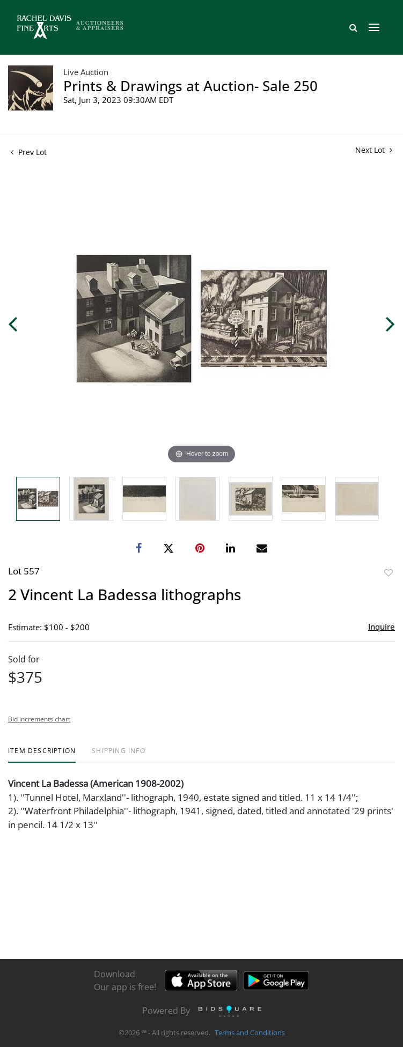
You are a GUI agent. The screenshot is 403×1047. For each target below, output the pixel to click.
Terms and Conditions (250, 1033)
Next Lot (373, 149)
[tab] (42, 755)
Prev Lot (29, 152)
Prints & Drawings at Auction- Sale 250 (190, 85)
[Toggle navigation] (374, 27)
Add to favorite (388, 572)
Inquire (381, 626)
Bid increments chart (39, 719)
